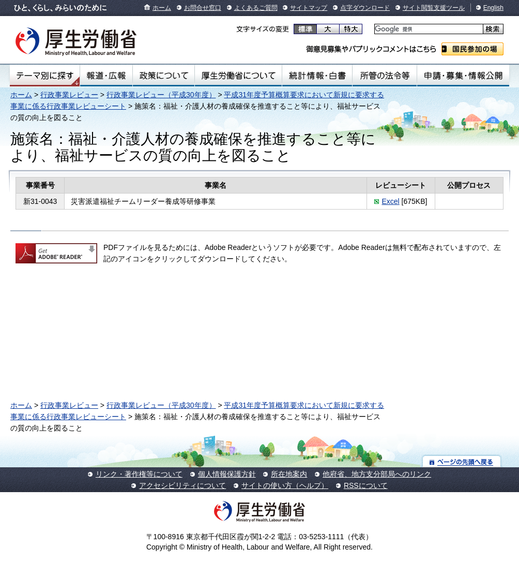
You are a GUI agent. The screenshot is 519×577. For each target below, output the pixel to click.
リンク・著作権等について (139, 474)
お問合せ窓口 (202, 7)
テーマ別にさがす (45, 75)
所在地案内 (289, 474)
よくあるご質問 (256, 7)
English (493, 7)
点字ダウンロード (365, 7)
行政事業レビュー (69, 95)
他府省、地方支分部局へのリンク (377, 474)
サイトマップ (308, 7)
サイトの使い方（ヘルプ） (284, 485)
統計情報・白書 (317, 75)
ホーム (161, 7)
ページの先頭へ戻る (461, 461)
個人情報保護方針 (227, 474)
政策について (164, 75)
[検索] (428, 29)
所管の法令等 (385, 75)
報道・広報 (106, 75)
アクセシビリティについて (182, 485)
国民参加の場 (472, 48)
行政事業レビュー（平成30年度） (161, 95)
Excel (390, 201)
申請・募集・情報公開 (463, 75)
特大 (351, 29)
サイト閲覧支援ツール (434, 7)
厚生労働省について (238, 75)
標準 (305, 29)
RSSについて (366, 485)
